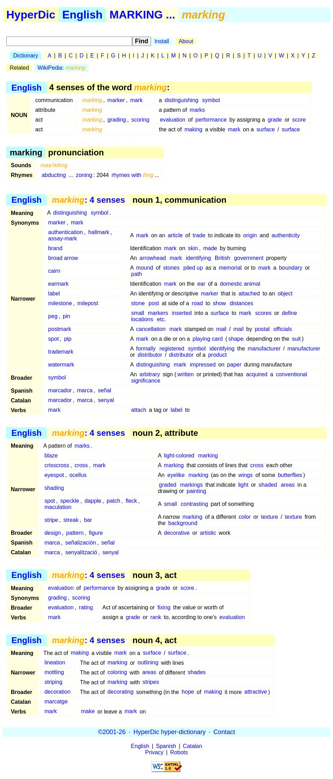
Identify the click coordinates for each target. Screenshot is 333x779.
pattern (75, 533)
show (219, 303)
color (245, 517)
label (54, 293)
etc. (161, 319)
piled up (193, 268)
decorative (177, 533)
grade (275, 120)
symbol (211, 100)
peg (53, 316)
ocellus (78, 475)
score (299, 120)
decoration (57, 692)
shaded (268, 485)
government (249, 258)
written (185, 374)
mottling (54, 673)
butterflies (290, 475)
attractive (255, 692)
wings (246, 475)
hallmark (98, 232)
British (222, 258)
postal (262, 329)
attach (138, 410)
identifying (198, 258)
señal (104, 390)
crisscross (56, 465)
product (217, 355)
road (197, 303)
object (285, 293)
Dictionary (25, 56)
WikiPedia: (61, 68)
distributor (150, 355)
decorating (120, 692)
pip (67, 339)
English (82, 14)
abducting (53, 175)
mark (136, 100)
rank (155, 617)
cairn (54, 271)
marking (208, 455)
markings (191, 485)
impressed (202, 365)
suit (296, 339)
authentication (65, 232)
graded (167, 485)
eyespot (54, 475)
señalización (80, 543)
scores (263, 313)
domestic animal (240, 284)
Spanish (166, 746)
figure (96, 533)
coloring (117, 673)
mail (221, 329)
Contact (224, 731)
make (88, 712)
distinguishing (181, 100)
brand (55, 248)
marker (116, 100)
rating (86, 607)
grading (116, 120)
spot (53, 339)
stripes (151, 682)
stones (171, 268)
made (210, 248)
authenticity (286, 235)
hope (188, 692)
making (193, 129)
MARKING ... (142, 14)
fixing (163, 607)
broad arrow (63, 258)
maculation (57, 507)
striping (53, 682)
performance (211, 120)
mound (144, 268)
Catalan (192, 746)
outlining (148, 663)
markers (158, 313)
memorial (230, 268)
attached (249, 293)
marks (197, 110)
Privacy (154, 752)
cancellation (151, 329)
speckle (69, 501)
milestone (60, 303)
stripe (51, 520)
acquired (256, 374)
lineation (54, 663)
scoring (140, 120)
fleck (131, 501)
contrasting (194, 504)
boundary (290, 268)
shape (236, 339)
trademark (60, 352)
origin (250, 235)
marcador (60, 390)
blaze (51, 455)
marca (84, 390)
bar (88, 520)
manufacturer (264, 349)
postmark (59, 329)
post (154, 303)
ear (201, 284)
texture (269, 517)
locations (142, 319)
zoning (84, 175)
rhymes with (132, 175)
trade (198, 235)
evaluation (173, 120)
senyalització (81, 552)
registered (171, 349)
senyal (106, 400)
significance (145, 381)
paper (234, 365)
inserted (182, 313)
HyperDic (30, 14)
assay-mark (62, 238)
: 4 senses (88, 200)
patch (113, 501)
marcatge (56, 702)
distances (241, 303)
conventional (291, 374)
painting (196, 491)
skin (193, 248)
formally (146, 349)
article (175, 235)
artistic (208, 533)
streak (71, 520)
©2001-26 (112, 731)
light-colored (179, 455)
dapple (92, 501)
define (289, 313)
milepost (87, 303)
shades (197, 673)
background (183, 523)
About (186, 41)
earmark (58, 284)
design (52, 533)
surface (266, 129)
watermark (61, 365)
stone (138, 303)
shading (54, 488)
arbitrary (149, 374)
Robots (179, 752)
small (137, 313)
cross (81, 465)
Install (161, 41)
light (243, 485)
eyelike (176, 475)
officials (282, 329)
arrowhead (152, 258)
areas (288, 485)
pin (66, 316)
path (136, 274)
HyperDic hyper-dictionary (170, 731)
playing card (207, 339)
